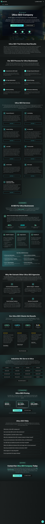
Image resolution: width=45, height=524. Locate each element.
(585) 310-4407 (29, 25)
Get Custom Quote (27, 410)
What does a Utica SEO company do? (22, 429)
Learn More (12, 123)
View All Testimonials (22, 350)
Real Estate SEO (27, 370)
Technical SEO (30, 146)
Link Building (30, 113)
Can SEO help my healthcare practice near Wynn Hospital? (22, 442)
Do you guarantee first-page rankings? (22, 453)
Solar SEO (7, 367)
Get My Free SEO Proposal (17, 25)
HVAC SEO (27, 367)
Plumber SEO (17, 370)
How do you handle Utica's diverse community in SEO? (22, 447)
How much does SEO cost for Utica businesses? (22, 431)
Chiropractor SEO (38, 370)
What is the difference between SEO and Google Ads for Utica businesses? (22, 445)
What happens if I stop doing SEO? (22, 450)
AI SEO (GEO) (9, 164)
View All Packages (17, 410)
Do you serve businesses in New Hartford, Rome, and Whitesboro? (22, 439)
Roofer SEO (38, 367)
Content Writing (9, 129)
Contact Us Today (17, 475)
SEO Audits (29, 164)
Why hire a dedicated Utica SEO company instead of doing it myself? (22, 437)
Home (3, 4)
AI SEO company (21, 209)
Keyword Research (10, 113)
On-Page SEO (30, 129)
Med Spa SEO (7, 370)
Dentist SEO (17, 367)
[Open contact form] (42, 521)
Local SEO (8, 146)
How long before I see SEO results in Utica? (22, 434)
